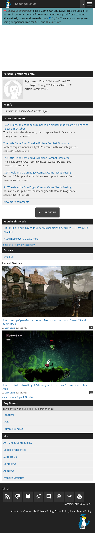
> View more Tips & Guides (17, 397)
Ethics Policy (62, 511)
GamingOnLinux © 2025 (77, 504)
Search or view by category (19, 244)
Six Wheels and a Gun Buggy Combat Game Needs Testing (37, 172)
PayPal (54, 18)
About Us (8, 471)
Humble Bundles (13, 429)
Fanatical (8, 415)
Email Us (8, 256)
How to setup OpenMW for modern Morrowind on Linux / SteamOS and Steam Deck (47, 320)
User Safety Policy (80, 511)
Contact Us (9, 463)
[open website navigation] (89, 4)
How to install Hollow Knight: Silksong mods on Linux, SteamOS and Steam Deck (47, 385)
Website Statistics (13, 478)
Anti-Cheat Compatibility (17, 442)
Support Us (10, 456)
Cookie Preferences (14, 449)
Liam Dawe (10, 327)
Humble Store (53, 22)
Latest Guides (12, 263)
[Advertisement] (47, 48)
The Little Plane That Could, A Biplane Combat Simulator (36, 143)
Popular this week (14, 221)
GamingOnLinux (25, 4)
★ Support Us (47, 212)
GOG (37, 22)
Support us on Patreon (17, 10)
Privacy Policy (45, 511)
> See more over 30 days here (20, 238)
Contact (8, 250)
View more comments (16, 202)
